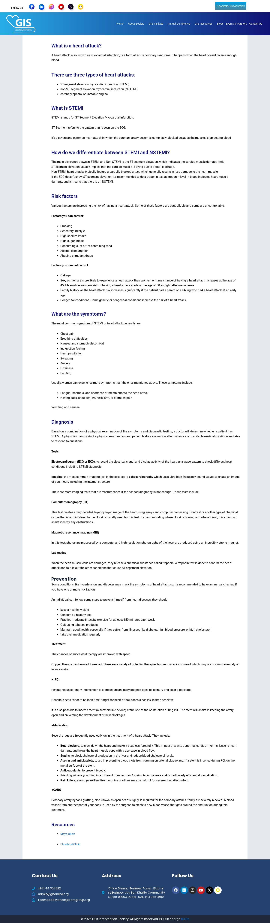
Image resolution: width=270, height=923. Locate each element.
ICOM (185, 919)
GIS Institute (156, 23)
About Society (136, 23)
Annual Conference (179, 23)
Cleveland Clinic (70, 844)
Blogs (220, 23)
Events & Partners (236, 23)
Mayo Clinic (68, 834)
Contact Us (255, 23)
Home (119, 23)
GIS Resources (203, 23)
